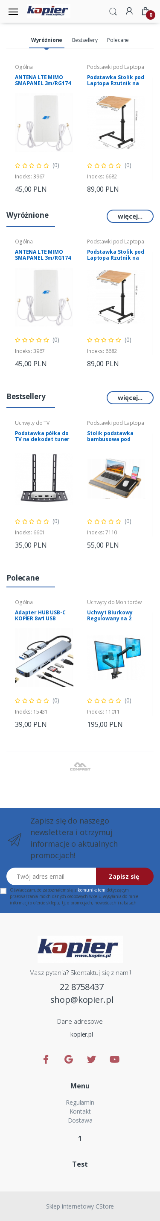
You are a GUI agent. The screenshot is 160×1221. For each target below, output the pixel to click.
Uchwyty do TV (32, 423)
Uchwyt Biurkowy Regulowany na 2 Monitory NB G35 (110, 618)
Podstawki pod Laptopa (115, 67)
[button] (113, 10)
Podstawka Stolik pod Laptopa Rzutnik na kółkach (115, 83)
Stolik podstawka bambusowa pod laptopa (110, 439)
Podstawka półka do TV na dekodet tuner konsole (42, 439)
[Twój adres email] (51, 876)
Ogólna (24, 67)
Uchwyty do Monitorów (114, 602)
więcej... (130, 216)
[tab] (46, 40)
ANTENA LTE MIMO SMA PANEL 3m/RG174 (42, 80)
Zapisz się (124, 876)
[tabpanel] (44, 129)
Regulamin (80, 1102)
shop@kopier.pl (81, 999)
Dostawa (80, 1120)
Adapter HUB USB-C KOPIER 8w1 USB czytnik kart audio (40, 618)
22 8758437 (82, 987)
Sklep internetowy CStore (80, 1206)
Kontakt (80, 1111)
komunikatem (91, 890)
